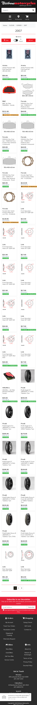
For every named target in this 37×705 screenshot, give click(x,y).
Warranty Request (9, 639)
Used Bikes (9, 653)
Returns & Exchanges (27, 654)
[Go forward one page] (21, 588)
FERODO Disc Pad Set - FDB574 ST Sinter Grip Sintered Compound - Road (8, 177)
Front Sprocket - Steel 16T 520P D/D (8, 319)
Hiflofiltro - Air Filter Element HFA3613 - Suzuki (8, 391)
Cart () (27, 17)
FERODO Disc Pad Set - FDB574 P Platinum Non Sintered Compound (27, 141)
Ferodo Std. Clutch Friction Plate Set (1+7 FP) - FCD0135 (8, 212)
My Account (9, 622)
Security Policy (27, 665)
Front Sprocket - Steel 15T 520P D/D (8, 283)
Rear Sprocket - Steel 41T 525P (26, 570)
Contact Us (27, 629)
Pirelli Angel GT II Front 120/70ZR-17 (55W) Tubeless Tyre (27, 427)
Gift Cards (28, 626)
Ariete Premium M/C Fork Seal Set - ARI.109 (27, 69)
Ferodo (23, 101)
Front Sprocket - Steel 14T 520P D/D (8, 247)
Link (22, 209)
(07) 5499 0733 (18, 687)
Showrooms (18, 17)
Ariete (4, 65)
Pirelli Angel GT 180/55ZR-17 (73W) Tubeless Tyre (27, 391)
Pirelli (23, 388)
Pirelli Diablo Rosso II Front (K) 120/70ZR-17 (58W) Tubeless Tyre (27, 499)
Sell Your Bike (9, 656)
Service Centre (9, 660)
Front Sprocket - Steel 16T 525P (26, 319)
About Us (28, 649)
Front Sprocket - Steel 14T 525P (26, 247)
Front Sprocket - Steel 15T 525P (26, 283)
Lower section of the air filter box (17, 697)
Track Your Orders (9, 626)
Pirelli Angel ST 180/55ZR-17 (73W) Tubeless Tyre (8, 463)
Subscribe (31, 607)
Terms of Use (27, 658)
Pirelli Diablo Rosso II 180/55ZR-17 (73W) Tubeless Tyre (9, 499)
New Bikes (9, 649)
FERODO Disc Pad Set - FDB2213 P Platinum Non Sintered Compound (27, 106)
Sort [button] (31, 40)
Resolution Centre (9, 629)
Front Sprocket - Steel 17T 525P (26, 355)
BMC (4, 101)
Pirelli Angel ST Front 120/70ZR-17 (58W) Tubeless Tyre (27, 463)
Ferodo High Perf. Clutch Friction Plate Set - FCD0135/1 (27, 176)
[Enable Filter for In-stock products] (18, 40)
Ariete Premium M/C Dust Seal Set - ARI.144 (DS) (8, 69)
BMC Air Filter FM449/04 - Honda (8, 104)
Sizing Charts (27, 622)
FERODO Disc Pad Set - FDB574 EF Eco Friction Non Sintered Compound (9, 141)
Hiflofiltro (6, 388)
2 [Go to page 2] (18, 588)
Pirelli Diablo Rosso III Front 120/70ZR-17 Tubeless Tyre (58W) (27, 534)
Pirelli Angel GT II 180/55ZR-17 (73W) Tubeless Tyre (8, 427)
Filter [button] (6, 40)
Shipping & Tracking (9, 634)
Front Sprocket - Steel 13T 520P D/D (27, 211)
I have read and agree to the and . (18, 611)
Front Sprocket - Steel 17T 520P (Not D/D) (8, 355)
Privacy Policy (27, 662)
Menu (10, 17)
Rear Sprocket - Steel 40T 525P (7, 570)
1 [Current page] (15, 588)
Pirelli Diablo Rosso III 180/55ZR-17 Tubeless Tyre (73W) (9, 534)
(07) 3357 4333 (18, 679)
